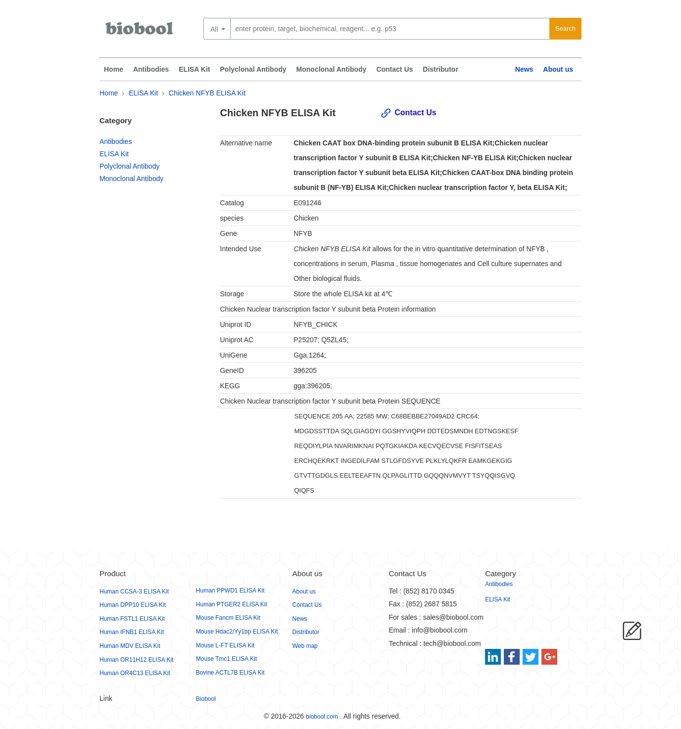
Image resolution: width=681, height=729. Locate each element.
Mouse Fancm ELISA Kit (228, 617)
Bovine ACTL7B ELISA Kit (230, 672)
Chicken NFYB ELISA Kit (207, 93)
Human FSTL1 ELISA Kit (132, 618)
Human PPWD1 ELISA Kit (230, 590)
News (524, 69)
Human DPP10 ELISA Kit (132, 604)
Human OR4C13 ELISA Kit (134, 673)
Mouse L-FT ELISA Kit (225, 645)
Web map (305, 645)
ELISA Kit (194, 69)
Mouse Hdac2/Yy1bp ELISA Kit (237, 631)
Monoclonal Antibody (331, 69)
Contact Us (394, 69)
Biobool (206, 698)
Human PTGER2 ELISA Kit (231, 604)
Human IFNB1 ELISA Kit (131, 632)
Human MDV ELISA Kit (129, 645)
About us (558, 69)
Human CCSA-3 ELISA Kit (134, 591)
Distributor (440, 69)
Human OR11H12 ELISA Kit (136, 659)
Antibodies (151, 69)
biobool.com (322, 716)
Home (113, 69)
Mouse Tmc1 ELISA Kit (226, 658)
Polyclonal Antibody (253, 69)
